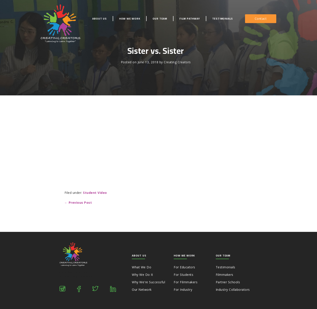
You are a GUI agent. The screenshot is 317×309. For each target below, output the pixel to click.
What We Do (141, 267)
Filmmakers (224, 275)
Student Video (95, 193)
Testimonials (222, 18)
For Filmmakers (185, 282)
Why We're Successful (148, 282)
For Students (183, 275)
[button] (260, 18)
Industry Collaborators (233, 289)
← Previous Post (78, 202)
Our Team (160, 18)
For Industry (183, 289)
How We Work (129, 18)
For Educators (184, 267)
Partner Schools (228, 282)
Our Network (142, 289)
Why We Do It (142, 275)
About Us (99, 18)
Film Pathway (189, 18)
